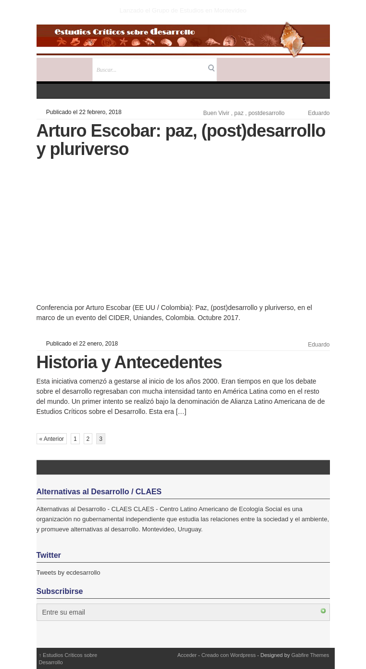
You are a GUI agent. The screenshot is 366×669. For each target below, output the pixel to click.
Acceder (187, 655)
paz (238, 113)
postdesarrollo (266, 113)
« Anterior (51, 439)
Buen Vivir (216, 113)
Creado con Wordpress (229, 655)
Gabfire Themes (310, 655)
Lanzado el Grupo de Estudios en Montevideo (183, 10)
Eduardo (318, 113)
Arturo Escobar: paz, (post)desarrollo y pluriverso (181, 140)
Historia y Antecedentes (129, 362)
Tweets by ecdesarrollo (69, 572)
